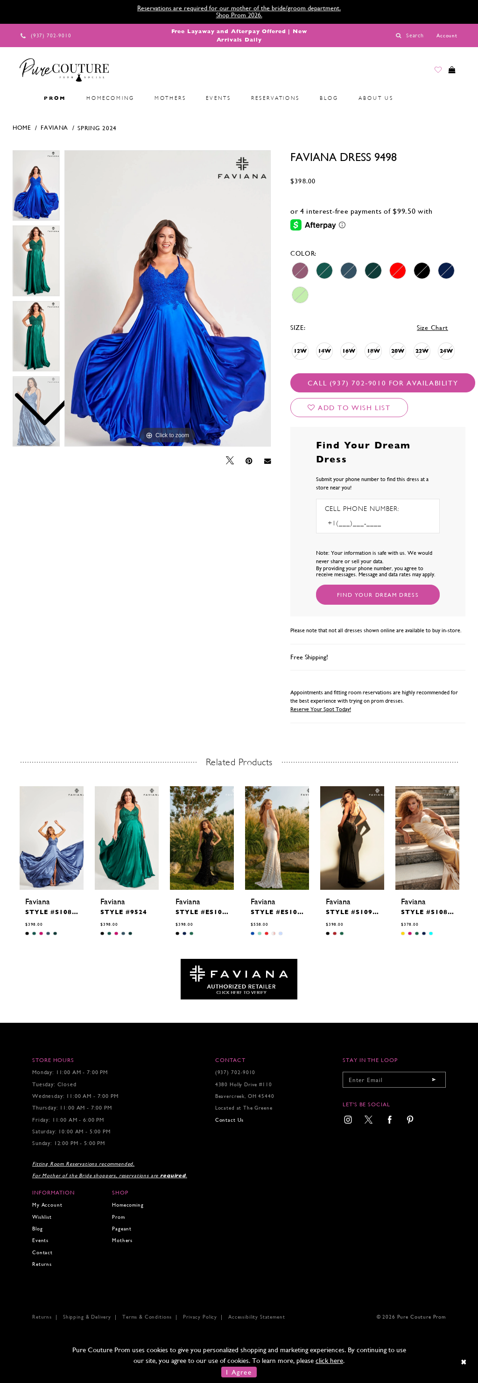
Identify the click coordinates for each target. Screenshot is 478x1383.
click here (329, 1360)
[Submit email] (434, 1080)
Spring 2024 (97, 128)
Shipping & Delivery (87, 1317)
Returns (42, 1264)
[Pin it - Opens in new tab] (249, 461)
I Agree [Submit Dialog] (239, 1372)
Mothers (122, 1240)
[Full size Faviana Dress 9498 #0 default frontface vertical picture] (167, 299)
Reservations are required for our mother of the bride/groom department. (239, 8)
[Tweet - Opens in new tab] (230, 460)
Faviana (54, 127)
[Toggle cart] (450, 71)
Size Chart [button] (432, 327)
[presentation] (52, 838)
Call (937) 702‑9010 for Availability (383, 383)
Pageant (122, 1229)
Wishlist (42, 1217)
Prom (118, 1217)
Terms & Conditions (147, 1317)
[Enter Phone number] (365, 523)
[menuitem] (23, 98)
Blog (37, 1229)
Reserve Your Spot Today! (320, 709)
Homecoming (127, 1205)
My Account (47, 1205)
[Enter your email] (394, 1080)
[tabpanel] (167, 299)
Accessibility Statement (256, 1317)
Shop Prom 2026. (239, 15)
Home (22, 127)
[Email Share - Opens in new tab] (267, 461)
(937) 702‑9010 (235, 1072)
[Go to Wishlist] (431, 71)
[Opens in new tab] (239, 978)
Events (40, 1240)
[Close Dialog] (464, 1362)
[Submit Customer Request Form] (378, 595)
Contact (42, 1253)
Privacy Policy (200, 1317)
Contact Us (229, 1120)
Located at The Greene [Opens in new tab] (244, 1108)
